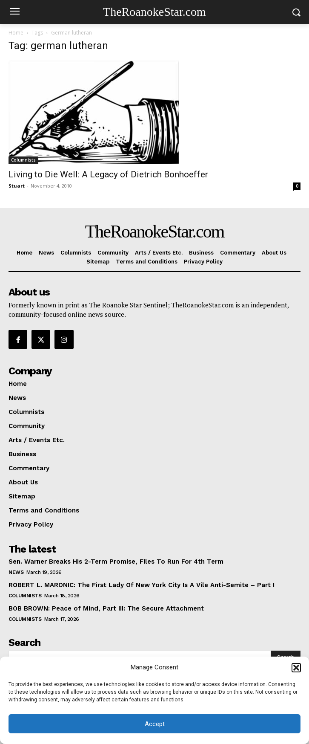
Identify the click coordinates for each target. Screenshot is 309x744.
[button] (296, 667)
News (16, 572)
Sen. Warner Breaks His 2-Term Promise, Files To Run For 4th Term (116, 561)
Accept (155, 724)
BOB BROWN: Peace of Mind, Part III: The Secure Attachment (106, 608)
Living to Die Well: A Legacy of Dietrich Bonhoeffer (108, 174)
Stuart (17, 185)
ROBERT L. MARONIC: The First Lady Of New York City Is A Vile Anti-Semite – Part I (142, 585)
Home (16, 32)
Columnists (23, 160)
